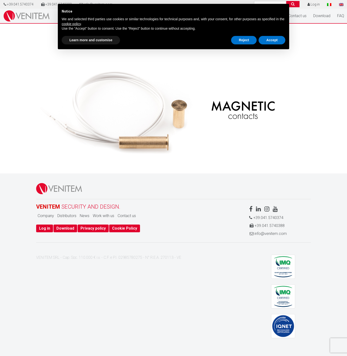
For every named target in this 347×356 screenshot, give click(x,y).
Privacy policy (93, 228)
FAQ (340, 16)
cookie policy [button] (71, 24)
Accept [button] (272, 40)
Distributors (66, 215)
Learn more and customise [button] (90, 40)
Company (46, 215)
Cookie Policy (124, 228)
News (84, 215)
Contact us (297, 16)
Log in (44, 228)
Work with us (103, 215)
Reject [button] (244, 40)
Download (321, 16)
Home (26, 15)
